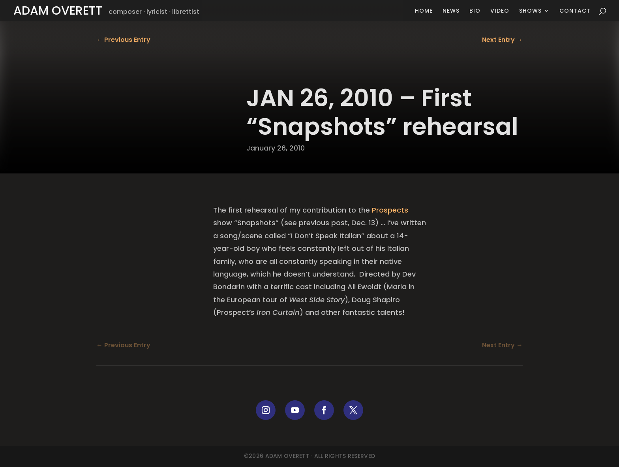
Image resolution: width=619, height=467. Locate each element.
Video (499, 11)
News (451, 11)
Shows (530, 11)
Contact (575, 11)
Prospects (390, 210)
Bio (474, 11)
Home (424, 11)
